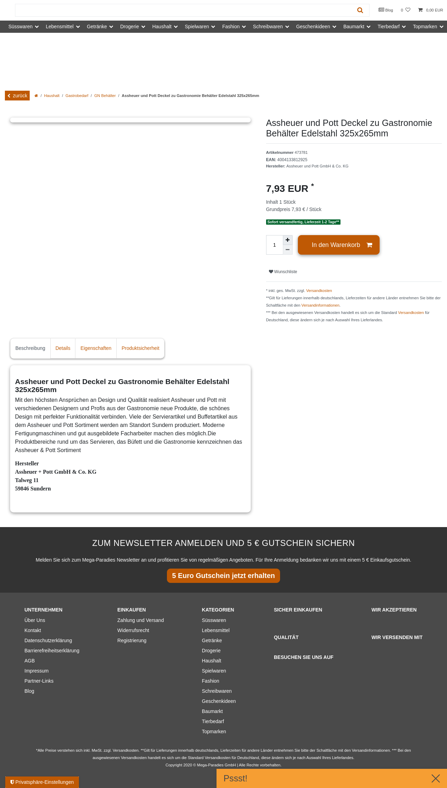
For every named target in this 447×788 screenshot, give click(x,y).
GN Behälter (105, 95)
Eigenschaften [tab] (95, 348)
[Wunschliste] (405, 10)
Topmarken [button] (425, 26)
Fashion (210, 681)
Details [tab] (63, 348)
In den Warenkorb (342, 245)
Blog (386, 9)
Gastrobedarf (77, 95)
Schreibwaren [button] (268, 26)
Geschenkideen (219, 701)
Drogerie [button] (129, 26)
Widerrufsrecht (133, 630)
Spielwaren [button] (197, 26)
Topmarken (214, 731)
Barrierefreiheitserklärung (51, 650)
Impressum (36, 671)
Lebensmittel (215, 630)
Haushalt (51, 95)
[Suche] (360, 10)
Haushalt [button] (161, 26)
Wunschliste (283, 271)
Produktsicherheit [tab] (140, 348)
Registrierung (131, 640)
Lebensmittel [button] (59, 26)
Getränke (212, 640)
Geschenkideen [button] (313, 26)
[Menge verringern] (288, 250)
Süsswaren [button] (20, 26)
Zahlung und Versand (140, 620)
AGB (29, 660)
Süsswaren (214, 620)
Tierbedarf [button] (389, 26)
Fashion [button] (231, 26)
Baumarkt (212, 711)
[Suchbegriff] (183, 10)
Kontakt (32, 630)
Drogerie (211, 650)
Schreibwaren (217, 691)
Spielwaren (214, 671)
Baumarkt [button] (353, 26)
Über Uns (34, 620)
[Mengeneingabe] (274, 245)
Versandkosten (319, 290)
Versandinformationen (320, 305)
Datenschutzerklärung (48, 640)
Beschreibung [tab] (30, 348)
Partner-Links (38, 681)
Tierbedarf (213, 721)
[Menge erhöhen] (288, 240)
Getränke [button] (97, 26)
